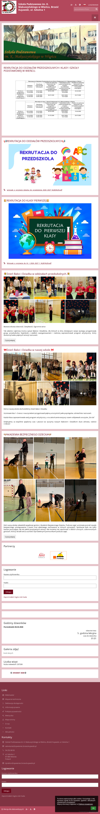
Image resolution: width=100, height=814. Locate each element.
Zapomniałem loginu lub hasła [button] (15, 597)
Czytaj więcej (10, 340)
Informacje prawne (12, 707)
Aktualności (9, 732)
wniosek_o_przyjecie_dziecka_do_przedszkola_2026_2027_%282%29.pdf (33, 190)
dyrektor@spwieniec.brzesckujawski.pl (20, 763)
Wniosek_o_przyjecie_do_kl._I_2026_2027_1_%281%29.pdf (27, 263)
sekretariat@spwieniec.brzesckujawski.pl (20, 746)
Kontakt (8, 728)
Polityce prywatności (86, 804)
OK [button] (93, 808)
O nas (7, 724)
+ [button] (71, 5)
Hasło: (6, 582)
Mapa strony (10, 719)
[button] (84, 4)
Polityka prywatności (13, 711)
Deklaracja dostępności (14, 703)
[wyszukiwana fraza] (86, 9)
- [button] (76, 5)
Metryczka (9, 715)
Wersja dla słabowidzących (13, 809)
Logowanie (93, 5)
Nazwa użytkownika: (12, 574)
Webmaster (9, 695)
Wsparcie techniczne (13, 699)
